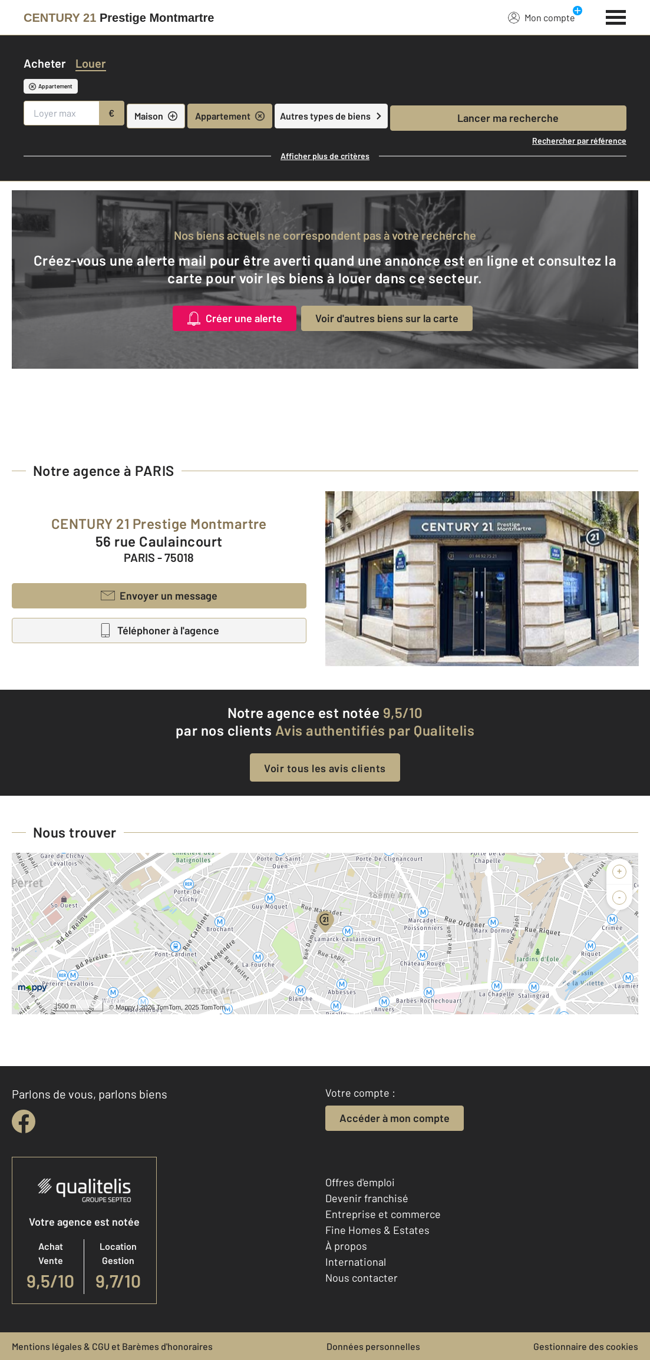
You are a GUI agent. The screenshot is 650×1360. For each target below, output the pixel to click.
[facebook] (23, 1121)
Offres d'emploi (360, 1182)
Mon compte (541, 17)
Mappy (125, 1007)
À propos (346, 1245)
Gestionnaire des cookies (585, 1346)
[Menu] (616, 16)
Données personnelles (373, 1346)
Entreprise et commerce (383, 1213)
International (355, 1261)
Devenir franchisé (366, 1198)
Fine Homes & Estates (377, 1229)
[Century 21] (119, 18)
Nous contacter (361, 1277)
